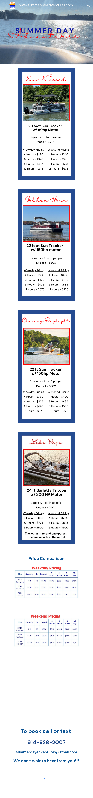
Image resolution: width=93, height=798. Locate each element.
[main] (46, 558)
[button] (4, 5)
